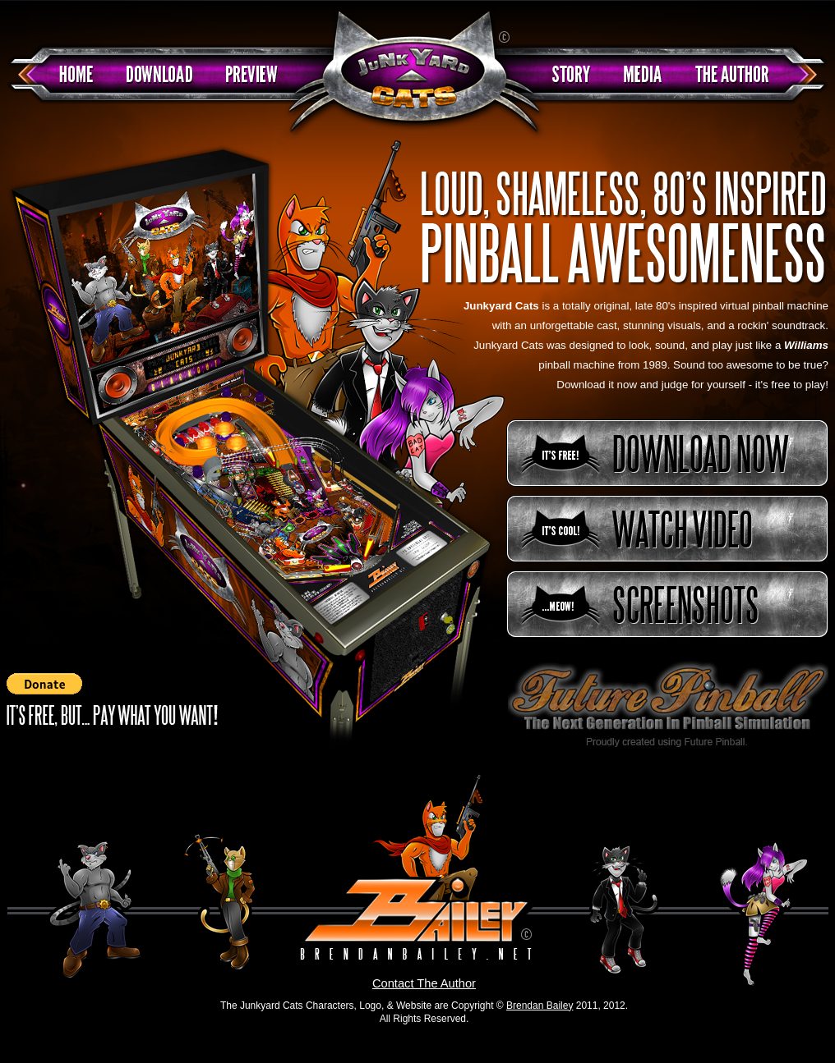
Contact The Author (424, 983)
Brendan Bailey (539, 1005)
